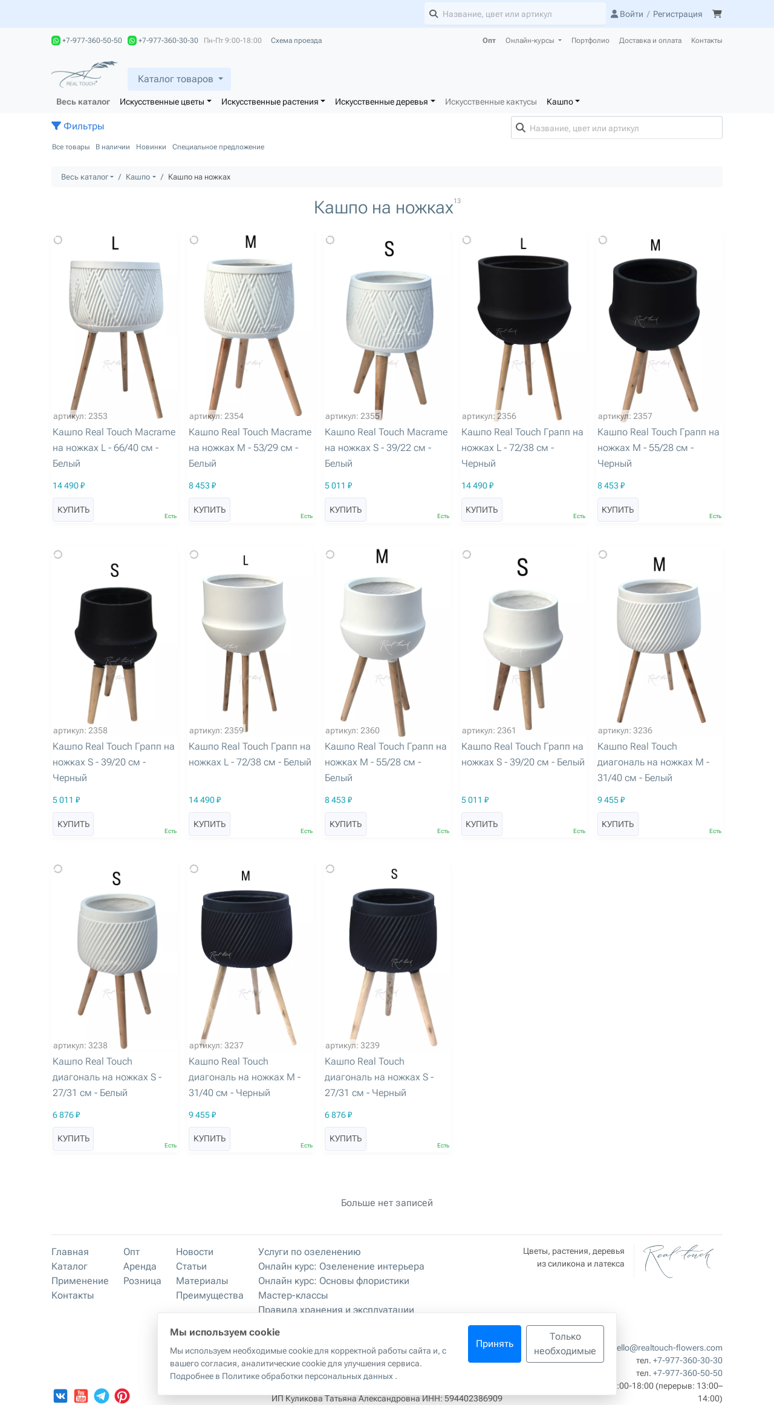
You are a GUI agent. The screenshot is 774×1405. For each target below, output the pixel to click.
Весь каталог (83, 101)
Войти (627, 14)
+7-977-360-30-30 (163, 40)
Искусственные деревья (381, 101)
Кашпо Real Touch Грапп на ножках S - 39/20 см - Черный (114, 762)
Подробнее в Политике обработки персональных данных (282, 1376)
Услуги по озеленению (309, 1251)
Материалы (202, 1281)
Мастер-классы (293, 1295)
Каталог (69, 1266)
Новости (194, 1251)
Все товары (71, 147)
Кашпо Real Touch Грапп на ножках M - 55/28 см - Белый (386, 762)
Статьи (191, 1266)
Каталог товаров (175, 79)
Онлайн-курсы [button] (531, 40)
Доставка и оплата (650, 40)
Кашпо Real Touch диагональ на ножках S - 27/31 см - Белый (107, 1077)
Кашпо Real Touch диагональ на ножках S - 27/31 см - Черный (379, 1077)
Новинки (151, 147)
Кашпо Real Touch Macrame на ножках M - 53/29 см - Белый (250, 447)
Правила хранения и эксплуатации (336, 1310)
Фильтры (77, 126)
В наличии (113, 147)
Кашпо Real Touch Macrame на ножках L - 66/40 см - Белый (114, 447)
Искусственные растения (270, 101)
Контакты (707, 40)
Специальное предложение (218, 147)
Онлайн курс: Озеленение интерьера (341, 1266)
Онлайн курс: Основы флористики (333, 1281)
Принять (494, 1343)
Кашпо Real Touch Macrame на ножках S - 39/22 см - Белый (386, 447)
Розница (142, 1281)
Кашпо (560, 101)
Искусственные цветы (162, 101)
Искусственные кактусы (491, 101)
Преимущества (210, 1295)
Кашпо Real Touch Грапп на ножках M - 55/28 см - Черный (658, 447)
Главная (70, 1251)
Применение (80, 1281)
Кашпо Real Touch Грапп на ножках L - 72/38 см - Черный (522, 447)
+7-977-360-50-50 (86, 40)
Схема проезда (296, 40)
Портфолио (590, 40)
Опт (489, 40)
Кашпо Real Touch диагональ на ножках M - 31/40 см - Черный (245, 1077)
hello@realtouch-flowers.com (667, 1347)
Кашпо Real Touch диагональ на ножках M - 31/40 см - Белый (653, 762)
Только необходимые (565, 1344)
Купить (73, 509)
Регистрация (678, 14)
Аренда (140, 1266)
